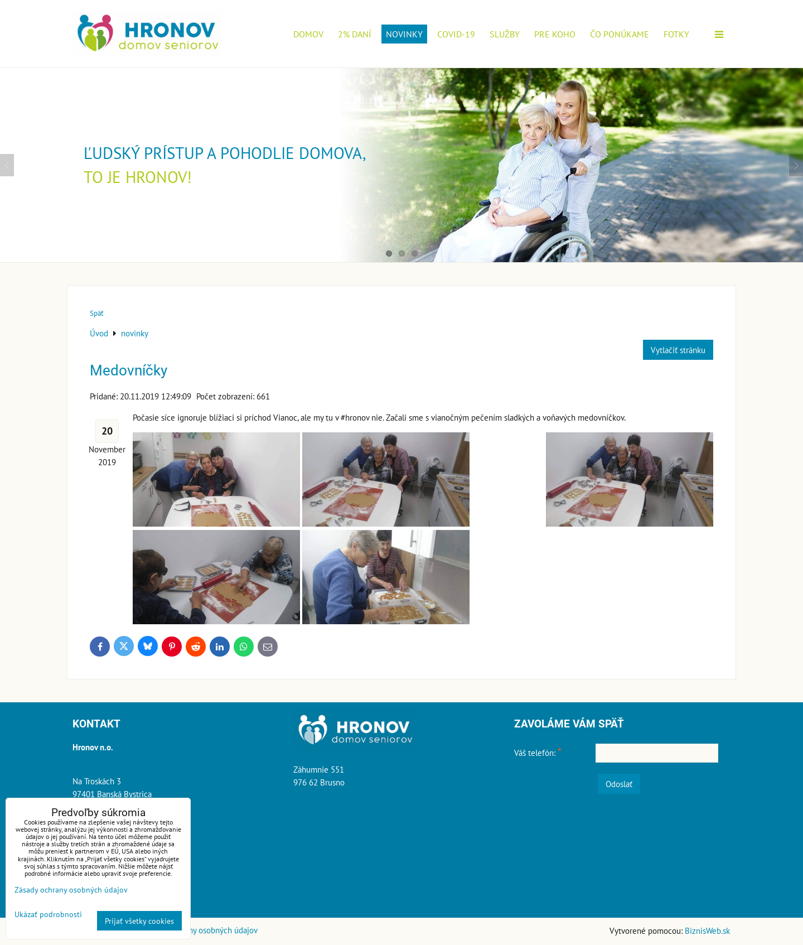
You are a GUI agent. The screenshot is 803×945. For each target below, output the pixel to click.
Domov (308, 34)
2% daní (354, 34)
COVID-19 (456, 34)
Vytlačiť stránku (678, 349)
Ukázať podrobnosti (48, 914)
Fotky (676, 34)
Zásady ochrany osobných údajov (200, 930)
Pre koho (554, 34)
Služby (505, 34)
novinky (404, 34)
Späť (96, 313)
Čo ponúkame (619, 34)
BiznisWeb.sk (707, 930)
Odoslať (619, 783)
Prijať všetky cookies (139, 920)
